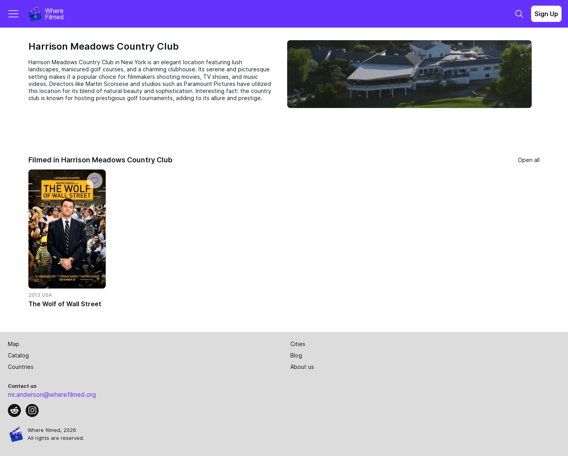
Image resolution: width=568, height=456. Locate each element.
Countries (21, 366)
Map (13, 344)
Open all (529, 159)
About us (302, 366)
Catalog (18, 355)
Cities (297, 344)
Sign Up (546, 14)
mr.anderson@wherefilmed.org (52, 394)
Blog (296, 355)
